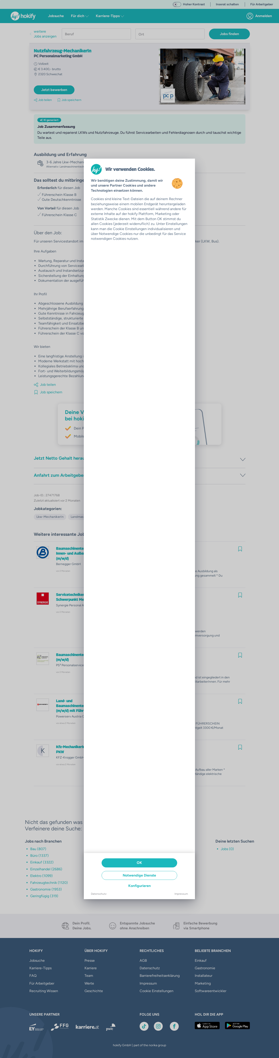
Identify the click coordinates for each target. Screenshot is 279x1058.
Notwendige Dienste (139, 875)
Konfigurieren (139, 886)
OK (139, 863)
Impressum (181, 893)
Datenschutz (98, 893)
